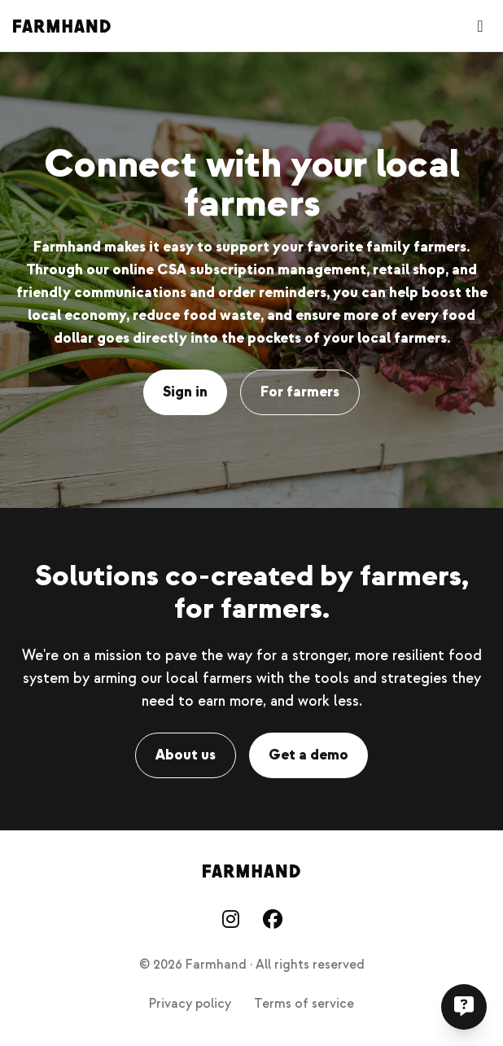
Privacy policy (190, 1004)
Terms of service (304, 1004)
